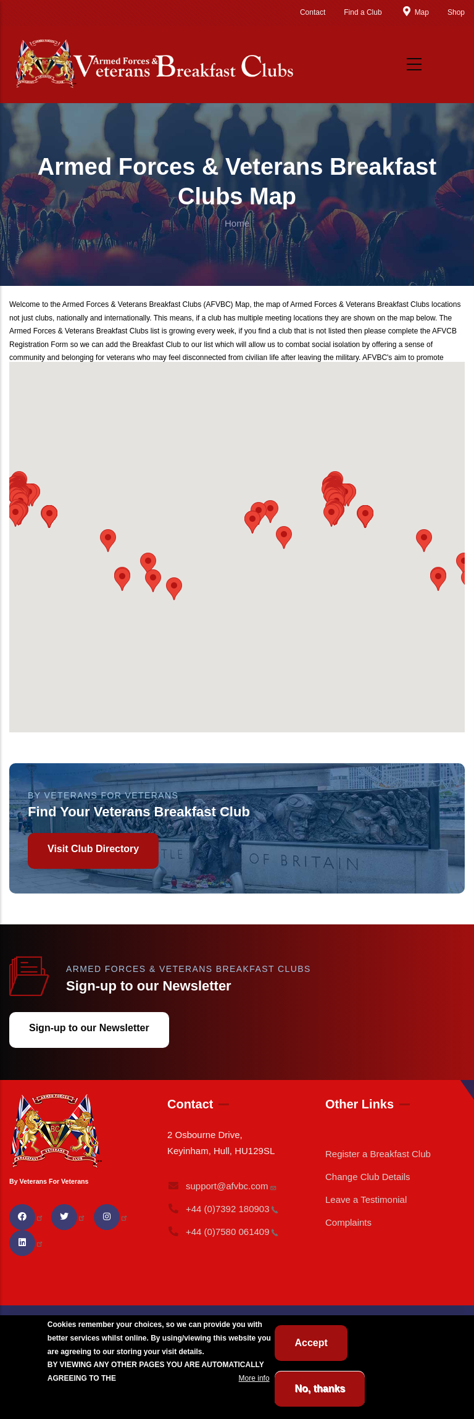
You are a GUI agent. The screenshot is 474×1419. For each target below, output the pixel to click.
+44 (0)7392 (222, 1208)
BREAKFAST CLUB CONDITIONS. (177, 1378)
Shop (456, 12)
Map (415, 12)
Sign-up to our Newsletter (89, 1028)
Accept (310, 1342)
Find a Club (362, 12)
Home (237, 223)
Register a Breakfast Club (378, 1154)
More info (254, 1378)
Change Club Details (367, 1176)
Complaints (348, 1222)
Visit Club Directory (93, 848)
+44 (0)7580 (222, 1231)
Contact (312, 12)
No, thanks (319, 1388)
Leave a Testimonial (366, 1199)
